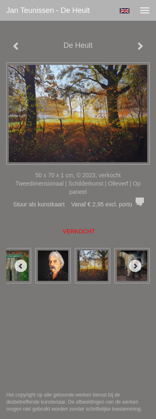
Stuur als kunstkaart (78, 204)
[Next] (135, 266)
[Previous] (21, 266)
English (124, 10)
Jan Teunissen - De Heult (48, 10)
